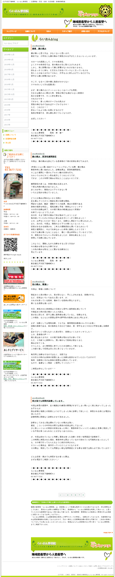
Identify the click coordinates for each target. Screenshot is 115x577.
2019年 (7, 105)
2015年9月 (9, 99)
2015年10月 (9, 94)
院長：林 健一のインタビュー (14, 326)
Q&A (80, 566)
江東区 (68, 574)
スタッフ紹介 (88, 566)
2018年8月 (9, 70)
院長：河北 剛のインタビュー (14, 379)
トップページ (63, 566)
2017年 (7, 115)
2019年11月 (9, 55)
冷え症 (8, 143)
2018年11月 (9, 65)
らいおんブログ (11, 43)
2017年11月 (9, 74)
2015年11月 (9, 89)
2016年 (7, 120)
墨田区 (73, 574)
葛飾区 (79, 574)
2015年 (7, 125)
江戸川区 (61, 574)
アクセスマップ (107, 566)
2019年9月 (9, 60)
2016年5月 (9, 84)
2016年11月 (9, 79)
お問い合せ (97, 566)
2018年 (7, 110)
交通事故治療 (10, 139)
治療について (10, 135)
